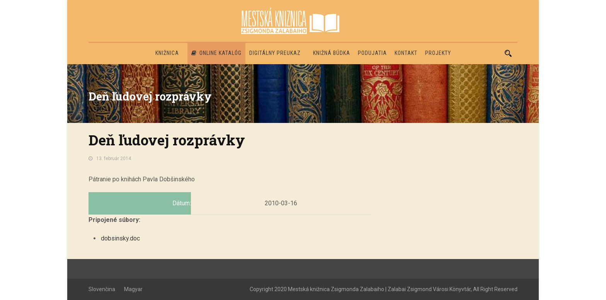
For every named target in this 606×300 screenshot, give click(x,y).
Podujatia (372, 53)
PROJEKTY (438, 53)
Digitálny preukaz (275, 53)
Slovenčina (102, 289)
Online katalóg (216, 53)
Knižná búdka (331, 53)
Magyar (133, 289)
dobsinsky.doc (120, 238)
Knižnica (167, 53)
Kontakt (406, 53)
